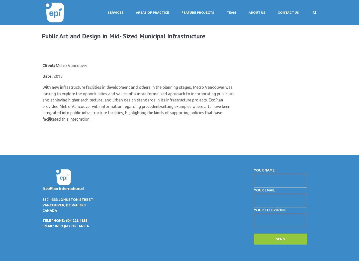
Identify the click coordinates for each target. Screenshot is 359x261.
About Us (257, 12)
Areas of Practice (152, 12)
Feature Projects (197, 12)
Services (115, 12)
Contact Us (288, 12)
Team (231, 12)
